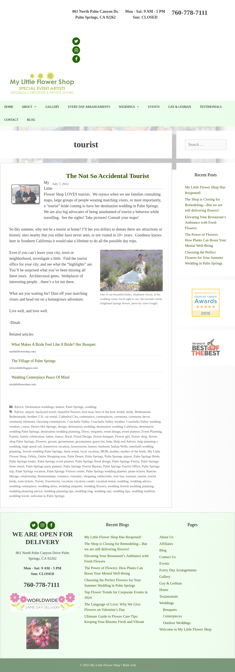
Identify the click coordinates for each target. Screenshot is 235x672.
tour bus (119, 476)
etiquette (96, 431)
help (109, 441)
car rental (51, 416)
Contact (11, 119)
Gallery (53, 106)
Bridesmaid (142, 412)
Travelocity (52, 481)
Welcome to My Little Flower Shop (185, 629)
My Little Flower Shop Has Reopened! (113, 537)
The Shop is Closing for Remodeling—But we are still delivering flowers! (203, 204)
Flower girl (122, 436)
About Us (166, 537)
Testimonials (211, 106)
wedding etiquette (70, 486)
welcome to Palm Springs (48, 496)
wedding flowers (95, 486)
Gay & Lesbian (179, 106)
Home (8, 106)
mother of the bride (133, 451)
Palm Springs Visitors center (65, 471)
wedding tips (121, 491)
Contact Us (167, 557)
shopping (90, 476)
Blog (31, 119)
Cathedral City (68, 416)
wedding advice (140, 481)
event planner (131, 431)
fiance (59, 436)
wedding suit (102, 491)
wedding (90, 407)
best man (88, 412)
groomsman (66, 441)
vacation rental (105, 481)
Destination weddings (39, 407)
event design (112, 431)
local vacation (89, 451)
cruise (25, 426)
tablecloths (105, 476)
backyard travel (46, 412)
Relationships (47, 476)
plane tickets (136, 471)
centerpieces (104, 416)
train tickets (25, 481)
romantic (76, 476)
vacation (67, 481)
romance (63, 476)
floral (68, 436)
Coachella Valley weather (108, 421)
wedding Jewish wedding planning (130, 486)
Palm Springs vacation (30, 471)
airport (29, 412)
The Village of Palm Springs (33, 361)
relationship (28, 476)
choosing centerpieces (51, 421)
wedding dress (47, 486)
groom (52, 441)
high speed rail (32, 446)
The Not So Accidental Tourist (107, 175)
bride (129, 412)
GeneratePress (146, 665)
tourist (142, 476)
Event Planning (151, 431)
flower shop (139, 436)
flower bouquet (103, 436)
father (49, 436)
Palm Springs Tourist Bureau (82, 466)
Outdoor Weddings (177, 623)
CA (40, 416)
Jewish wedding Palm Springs (42, 451)
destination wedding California (116, 426)
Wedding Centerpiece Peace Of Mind (40, 377)
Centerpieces (172, 616)
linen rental (71, 451)
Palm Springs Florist (125, 461)
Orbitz (32, 456)
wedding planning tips (58, 491)
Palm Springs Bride (146, 456)
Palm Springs (75, 407)
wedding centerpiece (22, 486)
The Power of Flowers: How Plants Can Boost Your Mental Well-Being (205, 240)
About (31, 106)
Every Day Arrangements (89, 106)
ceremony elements (22, 421)
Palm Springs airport (118, 456)
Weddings (131, 106)
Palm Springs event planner (56, 461)
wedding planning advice (26, 491)
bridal (121, 412)
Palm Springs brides (22, 461)
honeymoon (79, 446)
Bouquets (170, 610)
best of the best (105, 412)
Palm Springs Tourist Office (121, 466)
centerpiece (87, 416)
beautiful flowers (69, 412)
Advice (19, 407)
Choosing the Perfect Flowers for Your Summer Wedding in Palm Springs (204, 257)
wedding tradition (143, 491)
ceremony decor (139, 416)
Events (154, 106)
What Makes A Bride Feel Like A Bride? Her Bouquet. (53, 344)
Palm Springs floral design (93, 461)
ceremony (120, 416)
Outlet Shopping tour (52, 456)
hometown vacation (56, 446)
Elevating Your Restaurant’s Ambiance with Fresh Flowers (205, 222)
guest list (99, 441)
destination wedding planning (60, 431)
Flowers (41, 441)
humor (60, 407)
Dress (85, 431)
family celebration (32, 436)
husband (103, 446)
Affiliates (166, 544)
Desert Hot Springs (43, 426)
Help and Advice (125, 441)
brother (32, 416)
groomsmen (83, 441)
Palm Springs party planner (44, 466)
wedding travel (19, 496)
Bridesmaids (17, 416)
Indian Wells (119, 446)
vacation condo (84, 481)
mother (114, 451)
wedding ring (84, 491)
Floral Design (83, 436)
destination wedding (81, 426)
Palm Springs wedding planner (106, 471)
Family (13, 436)
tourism (131, 476)
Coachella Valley (78, 421)
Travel (39, 481)
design (62, 426)
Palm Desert (75, 456)
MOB (104, 451)
